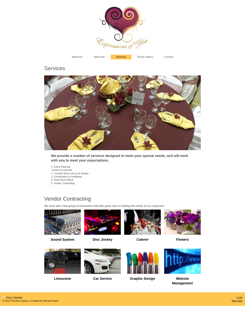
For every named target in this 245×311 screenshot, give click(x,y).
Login (239, 297)
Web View (237, 300)
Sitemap (17, 297)
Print (7, 297)
